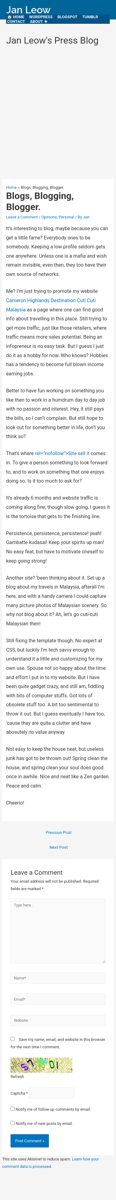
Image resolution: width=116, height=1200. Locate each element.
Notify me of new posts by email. (44, 1123)
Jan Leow (28, 9)
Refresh (17, 1076)
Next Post (58, 847)
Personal (66, 217)
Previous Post (59, 832)
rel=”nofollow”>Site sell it (62, 453)
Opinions (49, 217)
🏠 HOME (15, 17)
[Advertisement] (58, 115)
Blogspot (68, 17)
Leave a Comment (22, 217)
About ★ (39, 21)
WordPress (41, 17)
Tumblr (90, 17)
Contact (16, 21)
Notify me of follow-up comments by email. (53, 1109)
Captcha (18, 1093)
